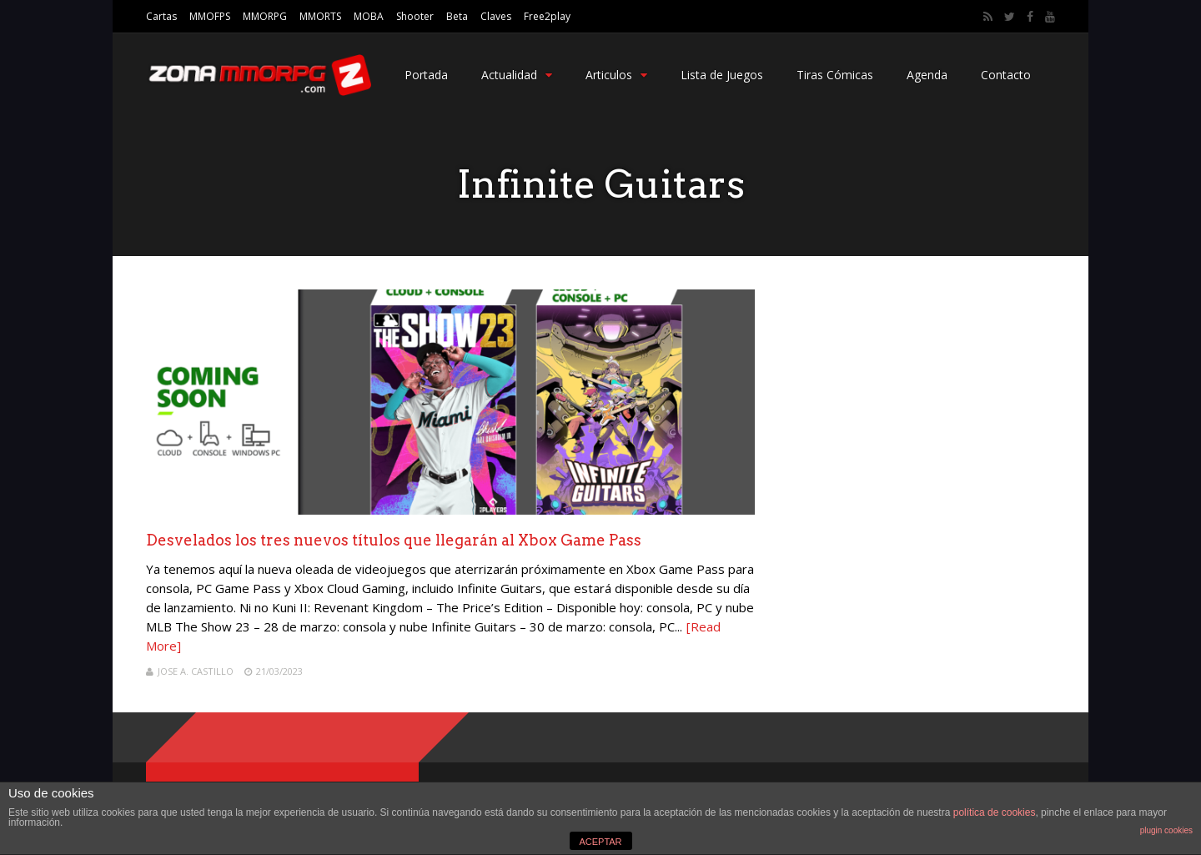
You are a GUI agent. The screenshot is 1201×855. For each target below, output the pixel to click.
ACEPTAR (600, 842)
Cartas (161, 16)
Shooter (415, 16)
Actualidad (516, 75)
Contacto (1006, 75)
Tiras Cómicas (834, 75)
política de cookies (994, 812)
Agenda (927, 75)
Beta (457, 16)
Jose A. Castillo (196, 671)
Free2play (547, 16)
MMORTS (320, 16)
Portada (426, 75)
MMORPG (265, 16)
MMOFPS (209, 16)
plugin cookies (1166, 830)
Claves (495, 16)
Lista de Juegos (722, 75)
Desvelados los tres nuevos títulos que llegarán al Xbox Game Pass (393, 540)
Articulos (616, 75)
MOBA (369, 16)
